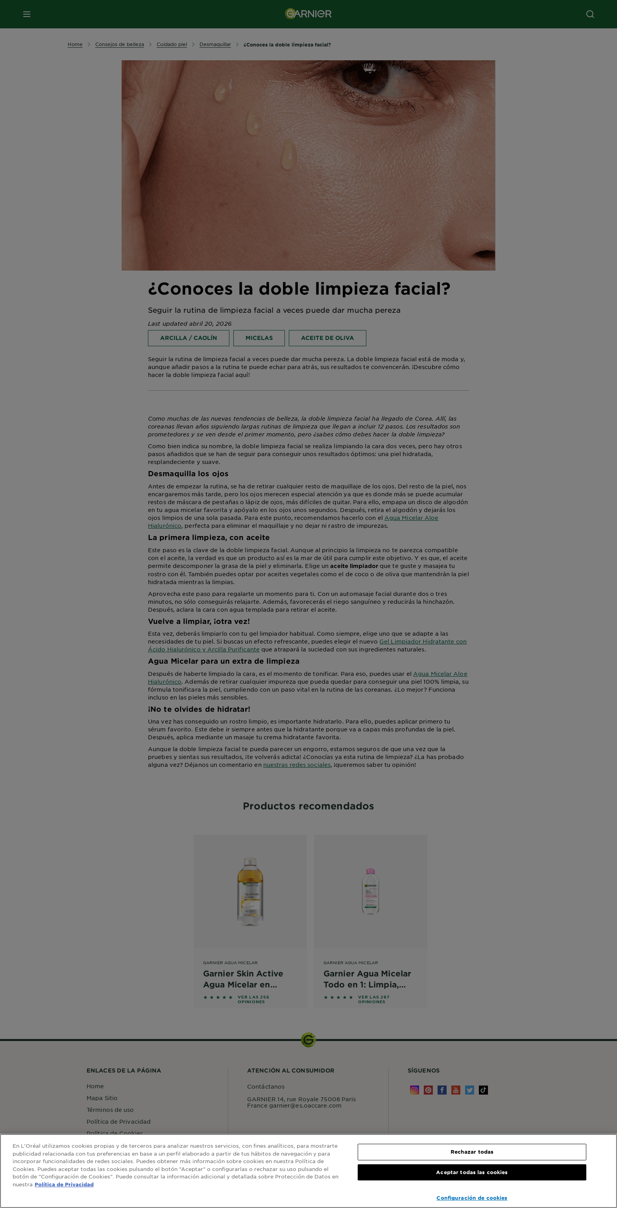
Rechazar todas (472, 1152)
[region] (308, 1171)
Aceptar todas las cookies (472, 1172)
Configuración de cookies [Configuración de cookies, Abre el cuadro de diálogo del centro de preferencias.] (471, 1198)
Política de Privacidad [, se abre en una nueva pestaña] (64, 1184)
